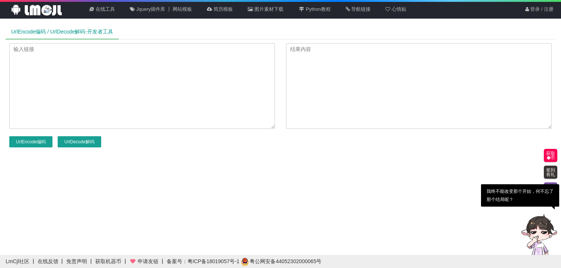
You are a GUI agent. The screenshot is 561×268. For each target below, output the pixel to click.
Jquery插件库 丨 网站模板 (161, 9)
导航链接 (358, 9)
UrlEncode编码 (31, 141)
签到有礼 (550, 172)
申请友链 (143, 261)
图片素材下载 (265, 9)
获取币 (550, 155)
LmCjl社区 (17, 261)
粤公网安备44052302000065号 (281, 261)
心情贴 (395, 9)
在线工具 (102, 9)
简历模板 (220, 9)
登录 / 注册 (539, 9)
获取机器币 (108, 261)
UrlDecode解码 (79, 141)
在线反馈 (48, 261)
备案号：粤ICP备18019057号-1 (203, 261)
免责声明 (76, 261)
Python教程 (314, 9)
